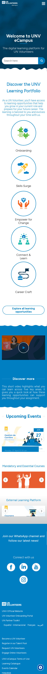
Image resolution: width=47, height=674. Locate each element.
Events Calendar (9, 668)
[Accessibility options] (40, 667)
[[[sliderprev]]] (5, 479)
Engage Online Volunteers (14, 653)
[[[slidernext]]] (41, 439)
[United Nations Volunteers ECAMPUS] (10, 3)
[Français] (31, 625)
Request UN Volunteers (13, 648)
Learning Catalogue (11, 663)
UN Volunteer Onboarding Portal (17, 616)
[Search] (41, 60)
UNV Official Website (12, 611)
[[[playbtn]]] (23, 347)
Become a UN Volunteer (13, 638)
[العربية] (40, 625)
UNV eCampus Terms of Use (16, 659)
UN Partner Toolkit (11, 620)
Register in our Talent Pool (14, 643)
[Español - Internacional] (14, 625)
